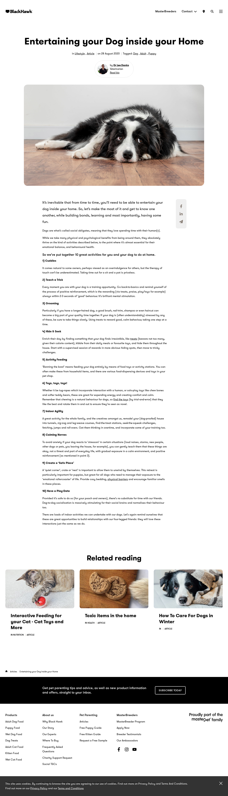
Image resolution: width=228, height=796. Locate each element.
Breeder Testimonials (129, 734)
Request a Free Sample (93, 740)
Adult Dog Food (14, 722)
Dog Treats (11, 740)
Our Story (48, 728)
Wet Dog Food (13, 734)
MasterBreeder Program (131, 722)
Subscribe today (170, 690)
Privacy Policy (38, 788)
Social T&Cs (49, 764)
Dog (135, 54)
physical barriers (118, 479)
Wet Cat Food (13, 760)
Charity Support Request (57, 758)
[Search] (212, 11)
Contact (189, 11)
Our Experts (49, 734)
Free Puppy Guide (91, 728)
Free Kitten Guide (90, 734)
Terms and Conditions (71, 788)
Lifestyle (80, 54)
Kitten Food (12, 753)
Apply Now (123, 728)
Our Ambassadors (127, 740)
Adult (143, 54)
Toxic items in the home (110, 615)
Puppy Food (12, 728)
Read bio (115, 72)
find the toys (120, 399)
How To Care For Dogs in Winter (186, 618)
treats (133, 339)
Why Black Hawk (52, 722)
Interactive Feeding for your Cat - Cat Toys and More (37, 621)
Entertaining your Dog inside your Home (39, 671)
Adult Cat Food (14, 747)
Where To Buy (50, 740)
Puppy (152, 54)
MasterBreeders (165, 11)
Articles (13, 671)
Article (90, 54)
